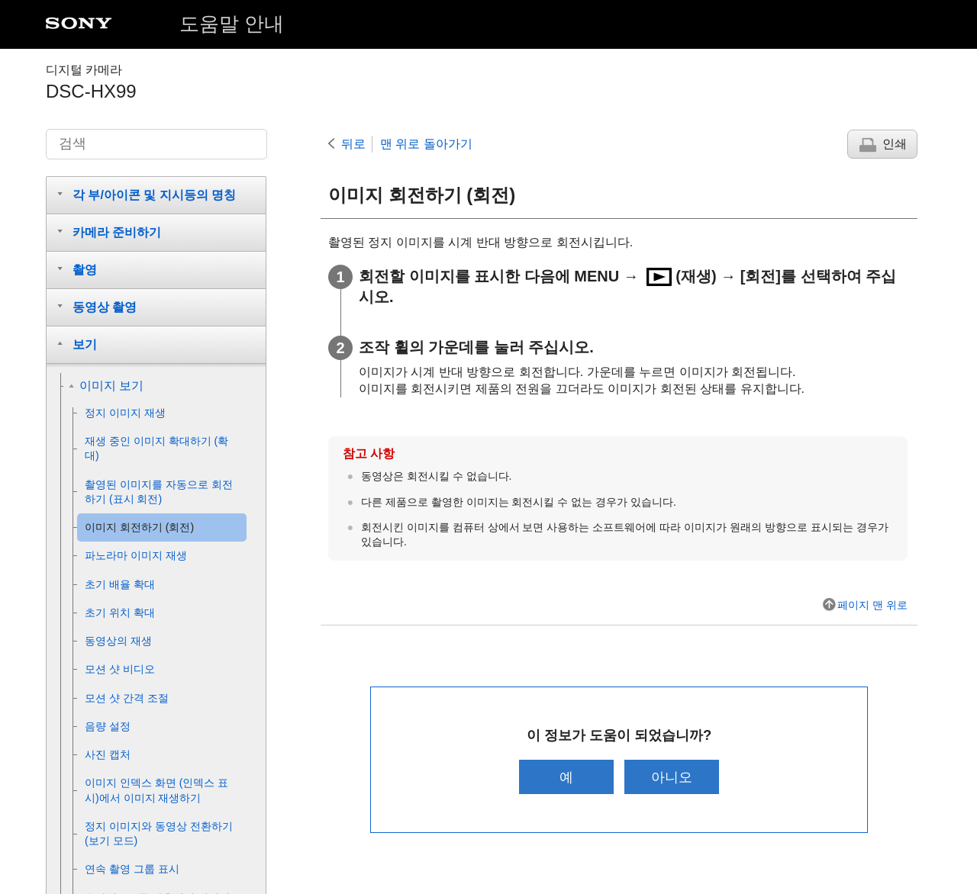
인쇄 (894, 143)
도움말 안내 (231, 23)
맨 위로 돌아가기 (426, 143)
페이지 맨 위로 (872, 605)
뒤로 (353, 143)
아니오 (674, 777)
